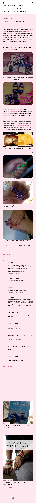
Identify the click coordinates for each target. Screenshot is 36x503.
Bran (9, 297)
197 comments (10, 430)
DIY (21, 11)
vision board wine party (23, 125)
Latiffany (27, 31)
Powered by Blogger (18, 498)
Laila (9, 262)
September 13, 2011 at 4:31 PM (15, 339)
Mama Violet (11, 323)
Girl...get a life (11, 278)
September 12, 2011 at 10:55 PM (15, 308)
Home (5, 11)
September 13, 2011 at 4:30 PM (15, 328)
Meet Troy (11, 11)
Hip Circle (27, 152)
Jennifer (19, 152)
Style (17, 11)
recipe (15, 111)
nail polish (8, 254)
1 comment (9, 487)
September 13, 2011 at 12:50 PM (15, 319)
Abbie (9, 287)
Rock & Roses (20, 205)
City (24, 11)
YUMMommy (12, 312)
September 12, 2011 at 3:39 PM (15, 273)
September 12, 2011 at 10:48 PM (15, 292)
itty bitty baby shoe (8, 49)
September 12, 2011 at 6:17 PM (15, 283)
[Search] (32, 2)
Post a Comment (7, 366)
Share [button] (4, 252)
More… (29, 11)
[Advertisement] (18, 382)
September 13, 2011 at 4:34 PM (15, 351)
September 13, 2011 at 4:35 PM (15, 362)
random (13, 254)
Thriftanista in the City (13, 6)
